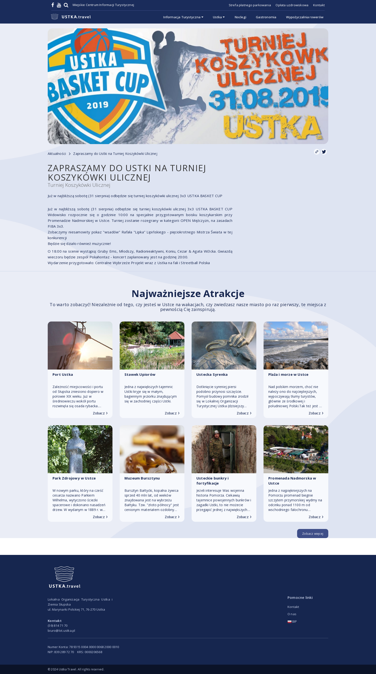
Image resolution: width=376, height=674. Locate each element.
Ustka (219, 17)
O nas (292, 614)
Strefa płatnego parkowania (250, 5)
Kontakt (319, 5)
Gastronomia (266, 17)
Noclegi (240, 17)
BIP (292, 621)
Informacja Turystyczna (183, 17)
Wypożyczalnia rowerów (304, 17)
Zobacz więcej (312, 533)
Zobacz (100, 413)
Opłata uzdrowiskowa (292, 5)
